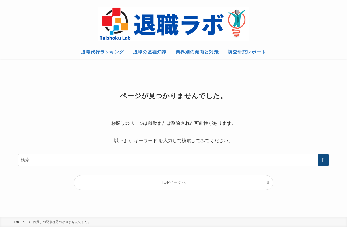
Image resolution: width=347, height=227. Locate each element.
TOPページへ (173, 182)
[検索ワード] (173, 160)
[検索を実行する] (323, 160)
